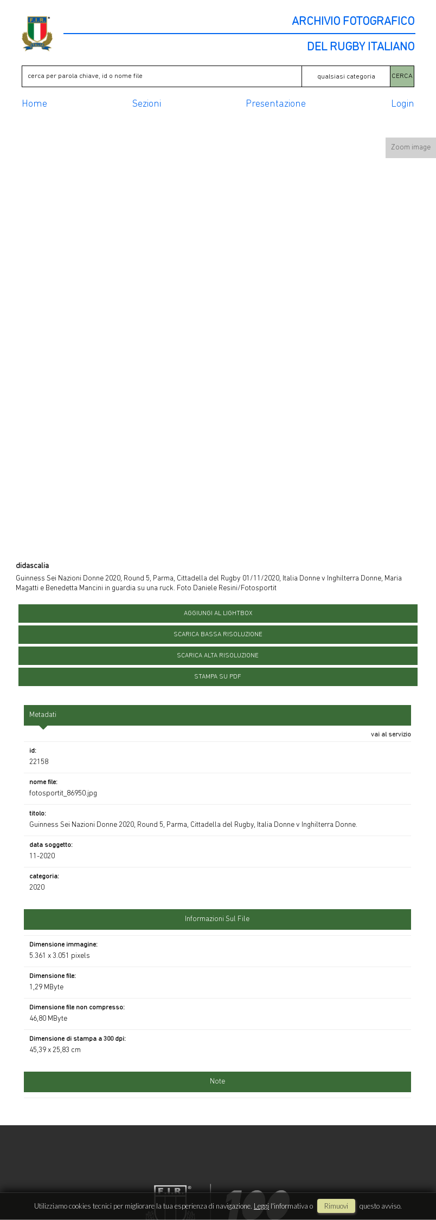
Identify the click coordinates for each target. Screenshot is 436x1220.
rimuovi (336, 1206)
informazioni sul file (217, 919)
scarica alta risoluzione (218, 656)
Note (217, 1082)
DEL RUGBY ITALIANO (360, 48)
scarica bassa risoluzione (218, 634)
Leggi (261, 1206)
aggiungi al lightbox (218, 613)
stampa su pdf (217, 677)
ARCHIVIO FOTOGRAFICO (353, 22)
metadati (42, 715)
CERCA (402, 76)
